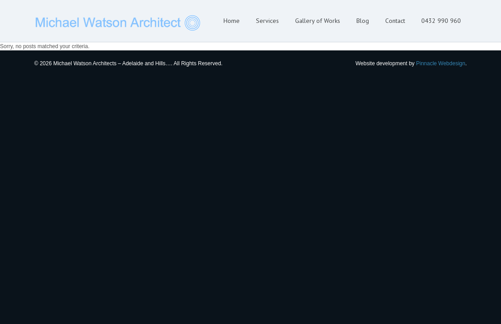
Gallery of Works (317, 21)
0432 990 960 (441, 21)
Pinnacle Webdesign (440, 63)
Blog (362, 21)
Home (231, 21)
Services (267, 21)
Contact (395, 21)
